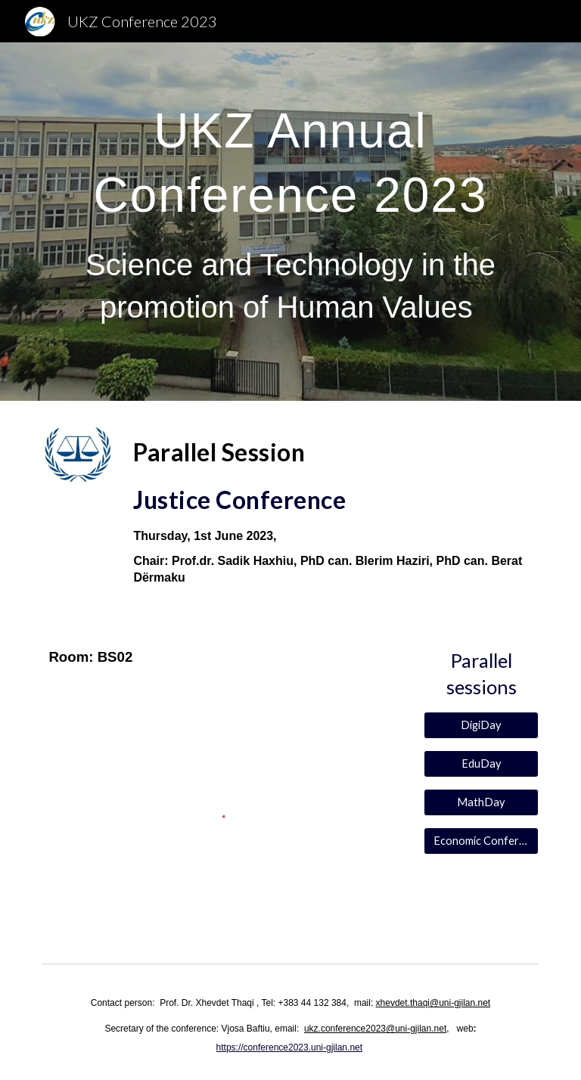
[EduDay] (480, 763)
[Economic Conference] (480, 841)
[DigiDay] (480, 724)
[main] (290, 221)
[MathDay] (480, 802)
